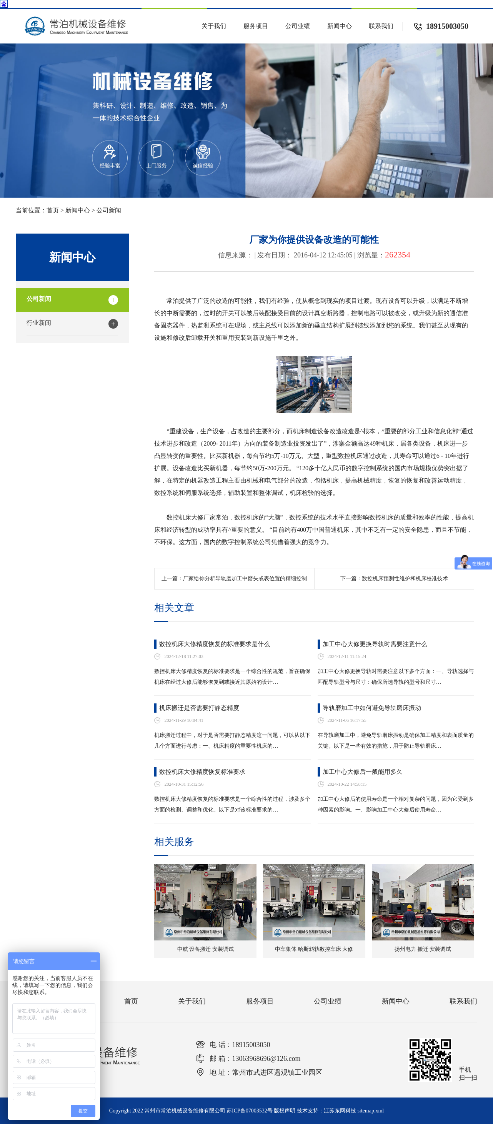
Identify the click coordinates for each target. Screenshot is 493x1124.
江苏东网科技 (340, 1111)
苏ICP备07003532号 (250, 1111)
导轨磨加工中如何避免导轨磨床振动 (372, 708)
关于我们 (214, 26)
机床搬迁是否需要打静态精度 (199, 708)
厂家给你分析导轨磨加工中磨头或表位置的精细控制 (245, 578)
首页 (53, 210)
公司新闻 (109, 210)
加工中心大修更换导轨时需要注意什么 (375, 644)
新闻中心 (339, 26)
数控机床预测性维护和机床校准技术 (405, 578)
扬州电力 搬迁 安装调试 (423, 949)
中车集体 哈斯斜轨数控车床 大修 (314, 949)
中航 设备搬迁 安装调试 (205, 949)
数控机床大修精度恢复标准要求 (202, 771)
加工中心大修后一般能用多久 (363, 771)
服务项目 (255, 26)
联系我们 (381, 26)
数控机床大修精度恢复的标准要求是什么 (214, 644)
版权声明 (284, 1111)
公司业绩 (297, 26)
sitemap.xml (370, 1111)
